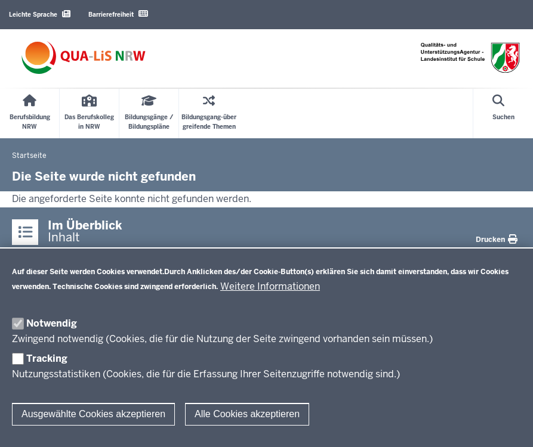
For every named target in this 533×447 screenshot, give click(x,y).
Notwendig (51, 323)
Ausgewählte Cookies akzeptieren (93, 414)
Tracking (46, 358)
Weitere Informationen (270, 286)
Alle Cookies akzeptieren (247, 414)
